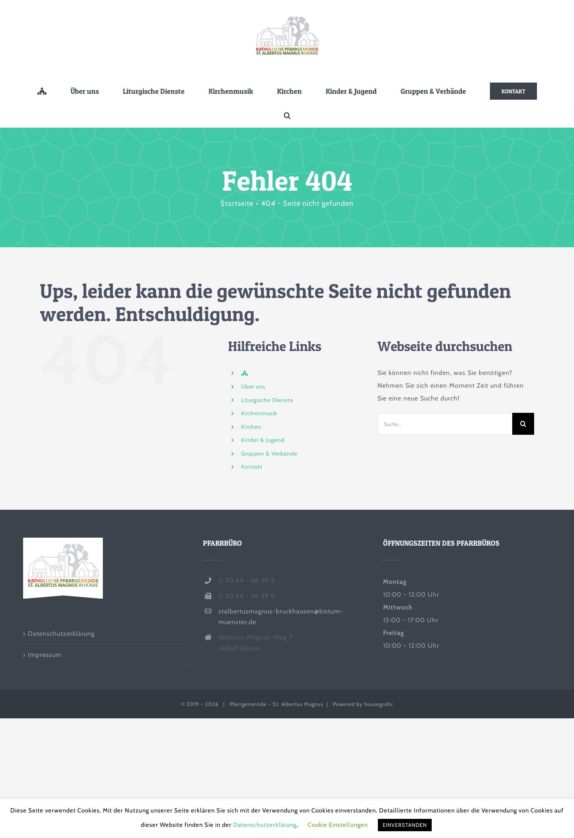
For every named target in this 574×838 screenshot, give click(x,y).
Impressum (45, 655)
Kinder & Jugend (263, 440)
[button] (287, 115)
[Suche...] (444, 424)
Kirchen (251, 426)
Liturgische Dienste (267, 400)
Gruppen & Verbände (269, 453)
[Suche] (523, 424)
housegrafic (378, 704)
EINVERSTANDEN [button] (405, 825)
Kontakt (252, 466)
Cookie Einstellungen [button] (338, 824)
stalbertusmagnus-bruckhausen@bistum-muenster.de (280, 616)
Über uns (253, 386)
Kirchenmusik (259, 413)
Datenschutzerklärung (61, 633)
